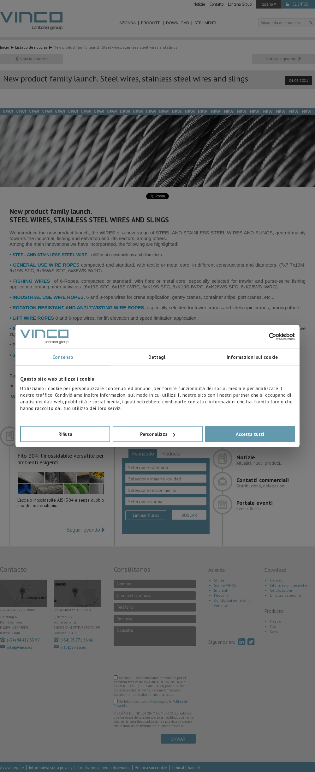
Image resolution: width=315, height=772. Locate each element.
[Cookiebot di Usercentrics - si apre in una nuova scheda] (267, 337)
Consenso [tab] (63, 357)
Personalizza (157, 434)
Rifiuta (65, 434)
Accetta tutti (250, 434)
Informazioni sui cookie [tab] (252, 357)
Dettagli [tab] (157, 357)
